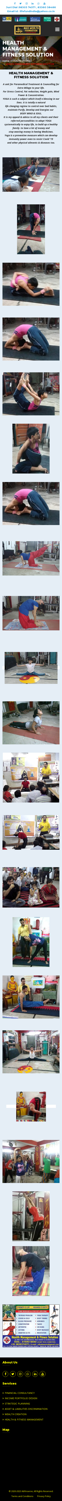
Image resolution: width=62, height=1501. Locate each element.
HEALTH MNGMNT (22, 61)
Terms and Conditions (22, 1496)
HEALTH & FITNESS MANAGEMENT (24, 1419)
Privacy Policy (44, 1496)
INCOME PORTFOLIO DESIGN (21, 1398)
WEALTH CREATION (15, 1414)
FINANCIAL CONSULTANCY (20, 1392)
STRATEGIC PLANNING (17, 1403)
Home (5, 61)
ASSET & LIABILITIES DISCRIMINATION (26, 1408)
